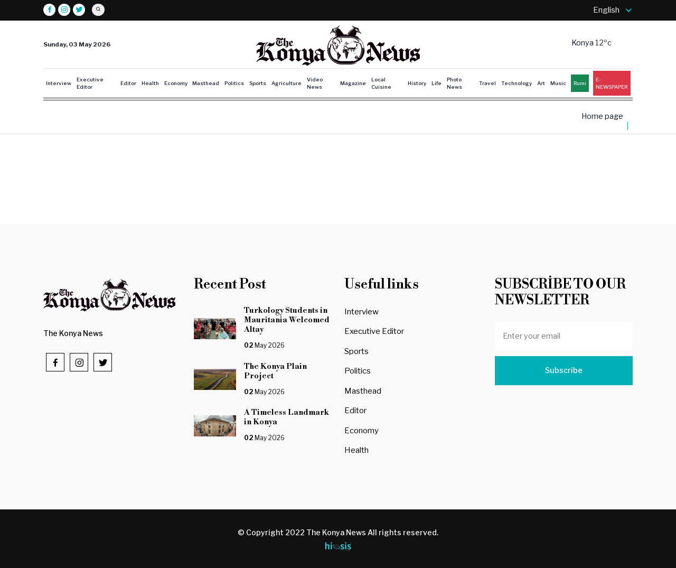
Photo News (454, 83)
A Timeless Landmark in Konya (286, 417)
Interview (58, 83)
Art (541, 83)
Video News (315, 83)
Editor (128, 83)
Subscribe (564, 370)
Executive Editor (90, 83)
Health (150, 83)
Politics (234, 83)
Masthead (205, 83)
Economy (175, 83)
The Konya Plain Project (279, 371)
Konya (583, 43)
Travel (487, 83)
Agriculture (286, 83)
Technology (516, 83)
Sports (257, 83)
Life (436, 83)
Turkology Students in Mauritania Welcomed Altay (287, 319)
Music (558, 83)
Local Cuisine (381, 83)
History (417, 83)
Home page (602, 117)
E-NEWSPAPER (611, 83)
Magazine (353, 83)
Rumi (580, 83)
